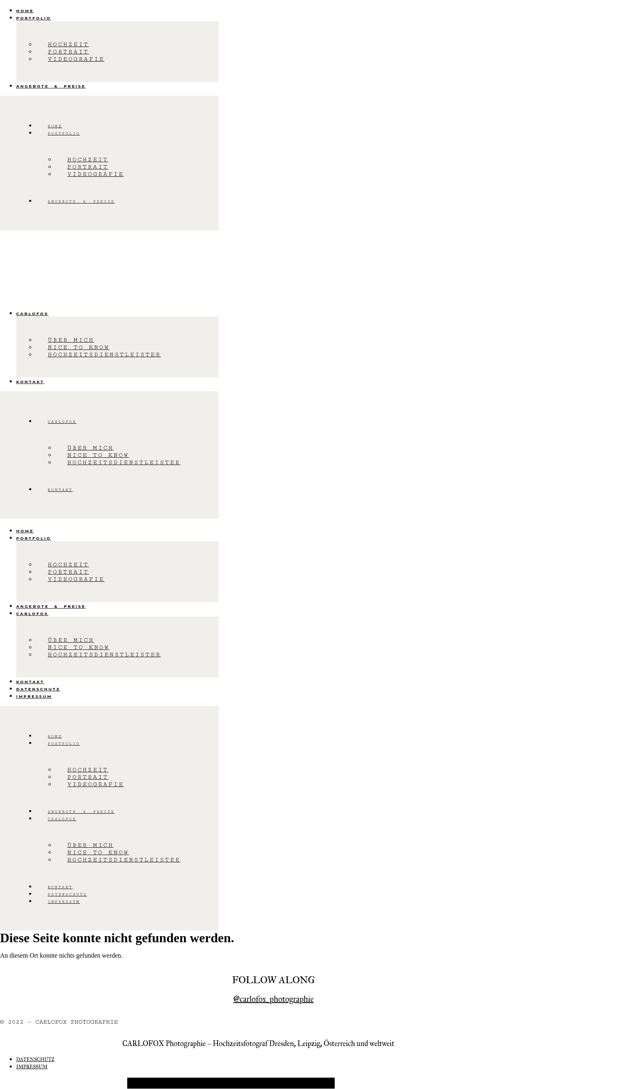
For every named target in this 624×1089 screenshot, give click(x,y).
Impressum (34, 696)
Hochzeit (68, 44)
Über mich (71, 340)
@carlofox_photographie (273, 999)
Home (25, 11)
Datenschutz (38, 689)
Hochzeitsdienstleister (104, 354)
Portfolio (33, 18)
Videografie (76, 59)
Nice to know (78, 347)
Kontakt (30, 381)
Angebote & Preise (51, 86)
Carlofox (32, 313)
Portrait (68, 51)
